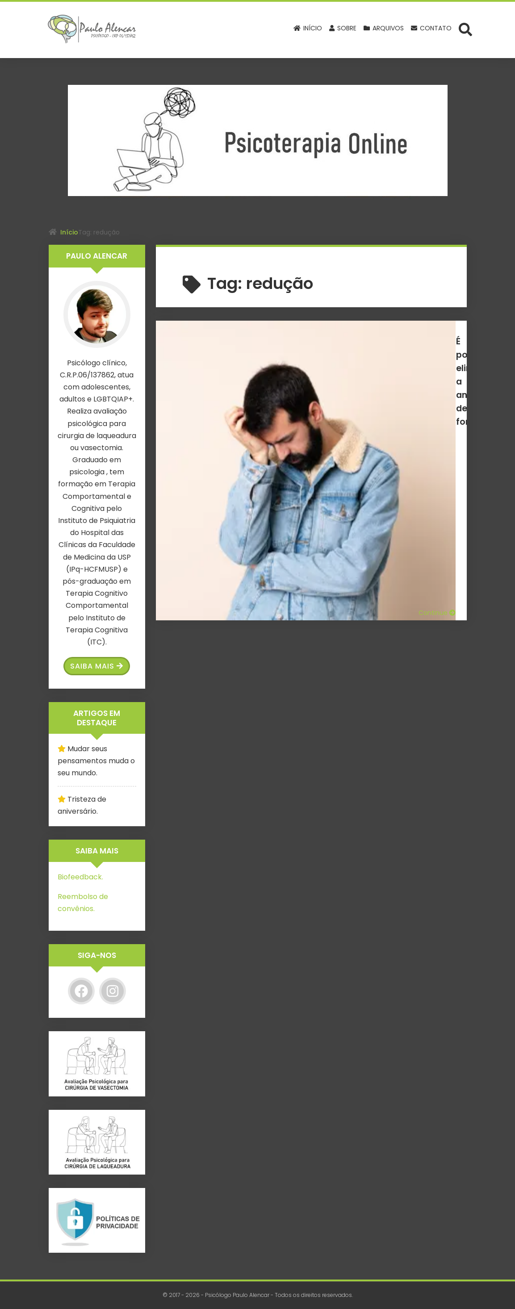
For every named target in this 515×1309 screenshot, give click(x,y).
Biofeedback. (80, 877)
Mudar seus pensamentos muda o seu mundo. (96, 761)
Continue (437, 424)
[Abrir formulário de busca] (465, 29)
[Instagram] (112, 991)
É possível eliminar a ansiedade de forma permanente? (369, 347)
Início (69, 232)
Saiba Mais (96, 666)
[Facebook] (81, 991)
